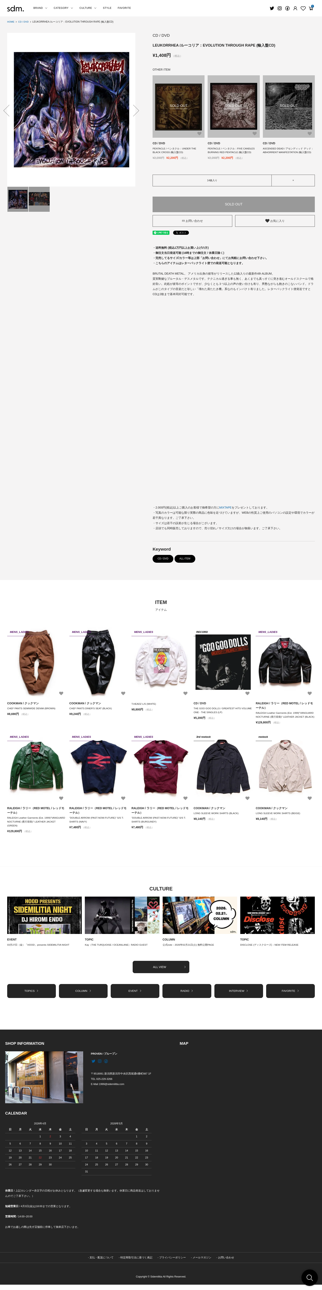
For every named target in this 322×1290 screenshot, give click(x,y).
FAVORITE (124, 8)
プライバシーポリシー (172, 1262)
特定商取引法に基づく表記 (136, 1262)
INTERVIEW (239, 996)
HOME (11, 21)
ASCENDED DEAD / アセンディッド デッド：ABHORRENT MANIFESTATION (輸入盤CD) (288, 150)
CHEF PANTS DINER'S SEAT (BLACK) (92, 708)
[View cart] (311, 8)
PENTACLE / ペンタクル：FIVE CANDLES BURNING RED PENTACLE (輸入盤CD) (231, 150)
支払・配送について (102, 1262)
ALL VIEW (169, 972)
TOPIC (89, 944)
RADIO (186, 996)
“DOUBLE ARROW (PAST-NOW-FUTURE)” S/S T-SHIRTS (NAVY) (97, 824)
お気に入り (275, 221)
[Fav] (295, 8)
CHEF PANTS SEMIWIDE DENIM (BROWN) (31, 708)
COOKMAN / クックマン (23, 703)
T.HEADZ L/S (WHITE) (143, 704)
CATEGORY (63, 8)
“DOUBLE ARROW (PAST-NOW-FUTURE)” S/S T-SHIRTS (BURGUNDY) (159, 824)
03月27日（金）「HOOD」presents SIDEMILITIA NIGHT (38, 949)
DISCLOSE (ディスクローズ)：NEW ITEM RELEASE (269, 949)
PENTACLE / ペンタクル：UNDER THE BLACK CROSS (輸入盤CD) (175, 150)
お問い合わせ (192, 221)
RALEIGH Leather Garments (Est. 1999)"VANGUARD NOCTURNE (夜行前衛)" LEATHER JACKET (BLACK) (285, 717)
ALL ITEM (184, 559)
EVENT (12, 944)
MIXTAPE (225, 507)
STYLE (107, 8)
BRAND (40, 8)
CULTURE (88, 8)
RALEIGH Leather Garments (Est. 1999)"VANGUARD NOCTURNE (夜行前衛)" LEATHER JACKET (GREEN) (36, 826)
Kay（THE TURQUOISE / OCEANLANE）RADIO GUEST (116, 949)
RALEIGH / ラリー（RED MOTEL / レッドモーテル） (284, 706)
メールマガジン (202, 1262)
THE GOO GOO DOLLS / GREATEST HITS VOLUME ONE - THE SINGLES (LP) (223, 710)
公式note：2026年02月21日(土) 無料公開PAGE (189, 949)
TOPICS (31, 996)
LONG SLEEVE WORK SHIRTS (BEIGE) (278, 817)
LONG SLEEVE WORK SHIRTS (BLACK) (216, 817)
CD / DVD (23, 21)
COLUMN (169, 944)
